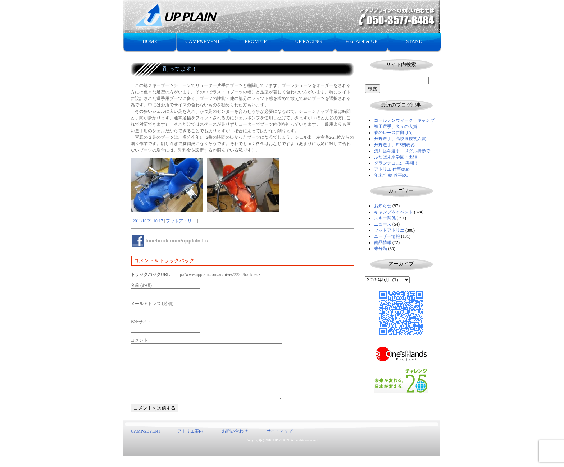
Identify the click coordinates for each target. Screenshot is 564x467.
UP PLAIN (281, 451)
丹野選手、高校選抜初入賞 (400, 138)
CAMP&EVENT (202, 41)
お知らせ (382, 205)
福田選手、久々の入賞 (395, 126)
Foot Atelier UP (361, 41)
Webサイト (141, 321)
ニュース (382, 224)
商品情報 (382, 242)
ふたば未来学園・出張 (395, 156)
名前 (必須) (141, 285)
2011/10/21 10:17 (147, 220)
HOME (149, 41)
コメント (139, 340)
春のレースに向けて (393, 132)
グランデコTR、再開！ (396, 163)
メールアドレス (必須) (152, 303)
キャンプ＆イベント (393, 211)
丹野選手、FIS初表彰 (394, 144)
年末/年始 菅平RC (391, 175)
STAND (414, 41)
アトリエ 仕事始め (392, 169)
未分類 (380, 248)
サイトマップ (279, 441)
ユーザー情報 (387, 236)
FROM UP (256, 41)
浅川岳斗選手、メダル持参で (402, 150)
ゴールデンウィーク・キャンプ (404, 120)
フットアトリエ (389, 230)
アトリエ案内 (190, 441)
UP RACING (308, 41)
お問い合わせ (235, 441)
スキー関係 (385, 218)
